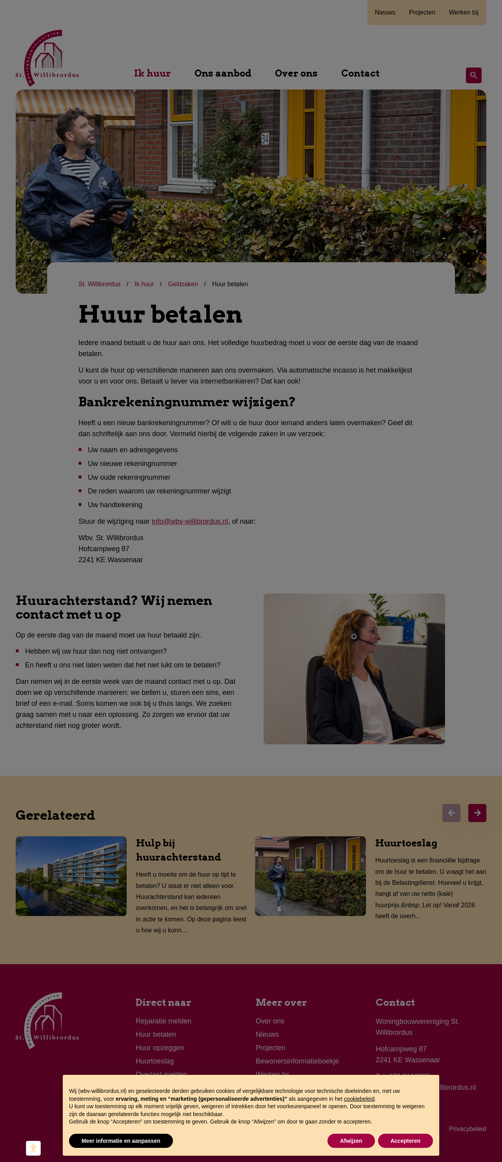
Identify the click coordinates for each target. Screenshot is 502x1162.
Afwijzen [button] (351, 1141)
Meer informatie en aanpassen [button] (121, 1141)
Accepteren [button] (405, 1141)
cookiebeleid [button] (359, 1099)
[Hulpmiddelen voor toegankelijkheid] (33, 1148)
